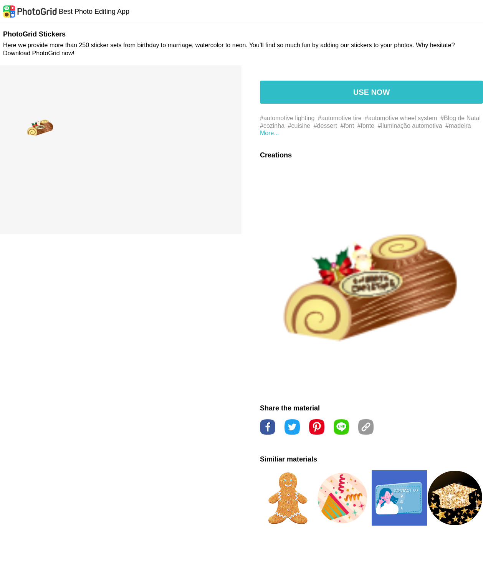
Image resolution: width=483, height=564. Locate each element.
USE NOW (371, 92)
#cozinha (272, 125)
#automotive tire (340, 118)
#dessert (325, 125)
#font (347, 125)
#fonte (365, 125)
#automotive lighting (287, 118)
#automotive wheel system (401, 118)
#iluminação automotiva (409, 125)
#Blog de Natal (460, 118)
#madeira (458, 125)
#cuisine (299, 125)
